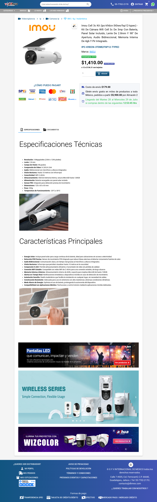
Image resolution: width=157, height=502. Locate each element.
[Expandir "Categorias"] (9, 11)
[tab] (29, 130)
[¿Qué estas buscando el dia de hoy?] (63, 4)
